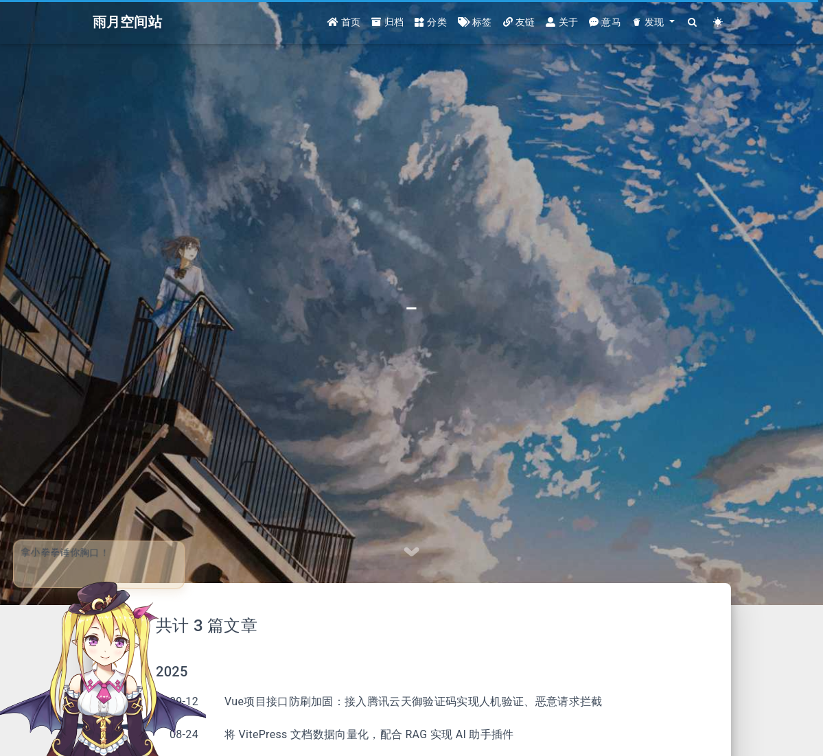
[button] (653, 22)
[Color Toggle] (718, 22)
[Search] (693, 22)
